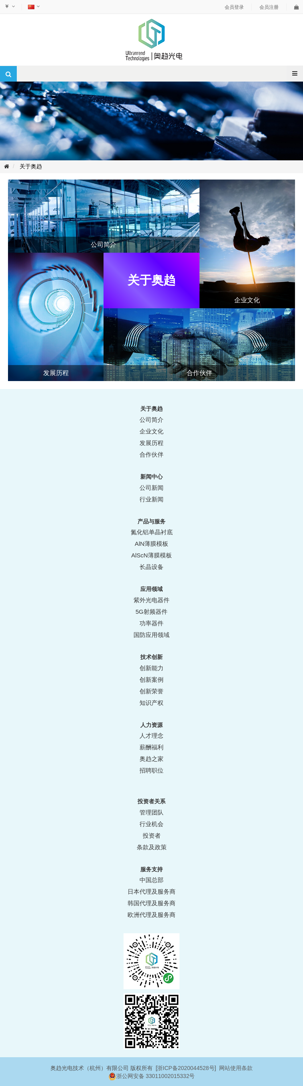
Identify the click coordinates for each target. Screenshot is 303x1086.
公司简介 (151, 419)
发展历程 (151, 442)
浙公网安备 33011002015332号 (155, 1076)
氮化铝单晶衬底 (152, 532)
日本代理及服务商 (151, 891)
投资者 (152, 835)
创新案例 (151, 679)
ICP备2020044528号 (188, 1068)
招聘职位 (151, 770)
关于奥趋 (31, 166)
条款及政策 (152, 847)
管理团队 (151, 812)
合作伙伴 (151, 454)
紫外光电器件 (151, 600)
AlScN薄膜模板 (151, 555)
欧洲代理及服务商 (151, 914)
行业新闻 (151, 499)
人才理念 (151, 735)
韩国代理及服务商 (151, 903)
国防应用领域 (151, 634)
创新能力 (151, 668)
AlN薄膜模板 (151, 543)
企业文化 (151, 431)
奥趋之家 (151, 758)
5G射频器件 (151, 611)
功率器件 (151, 623)
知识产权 (151, 702)
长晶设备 (151, 566)
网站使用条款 (236, 1068)
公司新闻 (151, 487)
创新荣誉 (151, 691)
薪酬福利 (151, 747)
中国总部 (151, 879)
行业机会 (151, 823)
